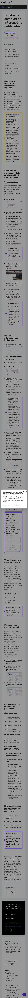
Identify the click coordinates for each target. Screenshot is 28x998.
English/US (6, 505)
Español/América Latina (19, 505)
